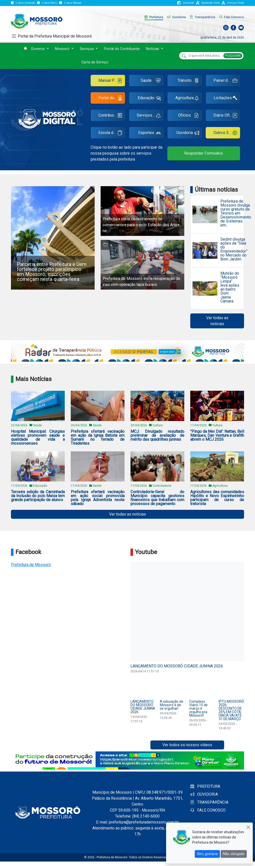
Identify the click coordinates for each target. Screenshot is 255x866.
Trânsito (188, 81)
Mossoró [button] (62, 49)
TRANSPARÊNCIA (209, 802)
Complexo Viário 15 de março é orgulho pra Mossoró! (198, 708)
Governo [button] (38, 49)
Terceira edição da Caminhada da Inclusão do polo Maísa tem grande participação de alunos (38, 496)
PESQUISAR (233, 55)
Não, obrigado (234, 854)
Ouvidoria (176, 17)
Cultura (158, 425)
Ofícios (188, 116)
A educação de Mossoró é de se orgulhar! (171, 705)
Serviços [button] (87, 49)
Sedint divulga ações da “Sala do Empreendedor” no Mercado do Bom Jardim (234, 249)
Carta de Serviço (94, 62)
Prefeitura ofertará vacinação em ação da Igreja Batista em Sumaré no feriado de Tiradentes (98, 437)
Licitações (225, 98)
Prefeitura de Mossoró (31, 564)
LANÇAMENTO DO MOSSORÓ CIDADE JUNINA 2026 (176, 666)
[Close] (248, 827)
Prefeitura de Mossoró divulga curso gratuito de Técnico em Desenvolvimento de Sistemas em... (235, 213)
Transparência (202, 17)
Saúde (151, 81)
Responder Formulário (203, 153)
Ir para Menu (47, 2)
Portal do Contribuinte (122, 49)
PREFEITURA (205, 786)
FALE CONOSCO (208, 810)
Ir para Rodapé (70, 2)
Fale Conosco (231, 17)
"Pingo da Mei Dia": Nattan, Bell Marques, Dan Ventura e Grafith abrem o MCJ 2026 (217, 435)
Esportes (149, 133)
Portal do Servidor (111, 98)
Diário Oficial (225, 116)
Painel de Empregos (226, 81)
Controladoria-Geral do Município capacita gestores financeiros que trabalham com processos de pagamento (157, 498)
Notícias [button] (153, 49)
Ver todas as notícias (217, 320)
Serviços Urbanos (150, 116)
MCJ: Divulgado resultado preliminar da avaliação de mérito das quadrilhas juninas (157, 435)
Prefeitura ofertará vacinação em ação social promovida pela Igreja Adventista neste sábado (98, 498)
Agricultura (187, 98)
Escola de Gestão (111, 133)
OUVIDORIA (204, 794)
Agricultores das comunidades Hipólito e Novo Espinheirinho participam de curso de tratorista (217, 498)
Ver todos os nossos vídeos (187, 744)
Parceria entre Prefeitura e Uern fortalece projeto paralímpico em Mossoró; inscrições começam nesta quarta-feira (51, 272)
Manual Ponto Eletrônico (111, 81)
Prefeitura (153, 17)
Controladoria (162, 485)
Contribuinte (110, 116)
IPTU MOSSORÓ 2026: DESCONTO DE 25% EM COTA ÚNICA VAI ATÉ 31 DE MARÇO (231, 710)
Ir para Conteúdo (23, 2)
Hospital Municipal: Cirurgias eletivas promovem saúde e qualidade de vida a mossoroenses (38, 437)
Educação (149, 98)
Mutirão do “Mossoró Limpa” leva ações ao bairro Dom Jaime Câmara (229, 287)
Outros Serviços (226, 133)
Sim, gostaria (207, 854)
